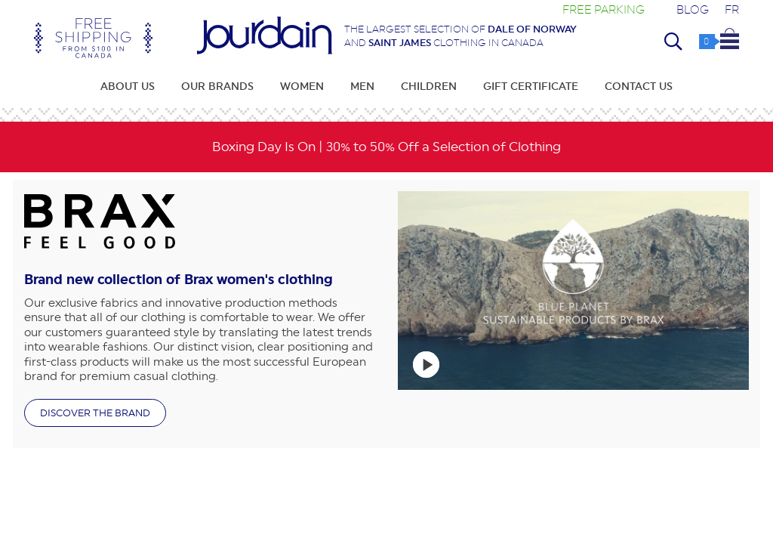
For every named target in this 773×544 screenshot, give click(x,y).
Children (429, 86)
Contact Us (639, 86)
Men (362, 86)
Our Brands (217, 86)
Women (302, 86)
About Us (127, 86)
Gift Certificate (530, 86)
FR (732, 9)
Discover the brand (95, 413)
